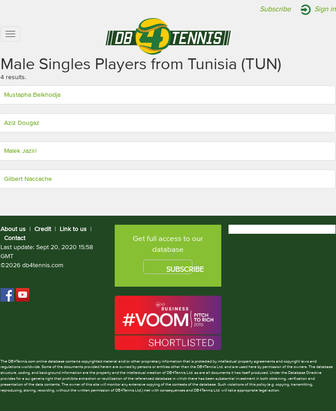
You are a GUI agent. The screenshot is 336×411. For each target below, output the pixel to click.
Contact (14, 238)
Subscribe (275, 9)
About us (13, 229)
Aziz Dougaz (21, 123)
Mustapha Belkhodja (32, 95)
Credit (42, 229)
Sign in (325, 9)
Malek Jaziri (20, 151)
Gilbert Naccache (28, 179)
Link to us (73, 229)
